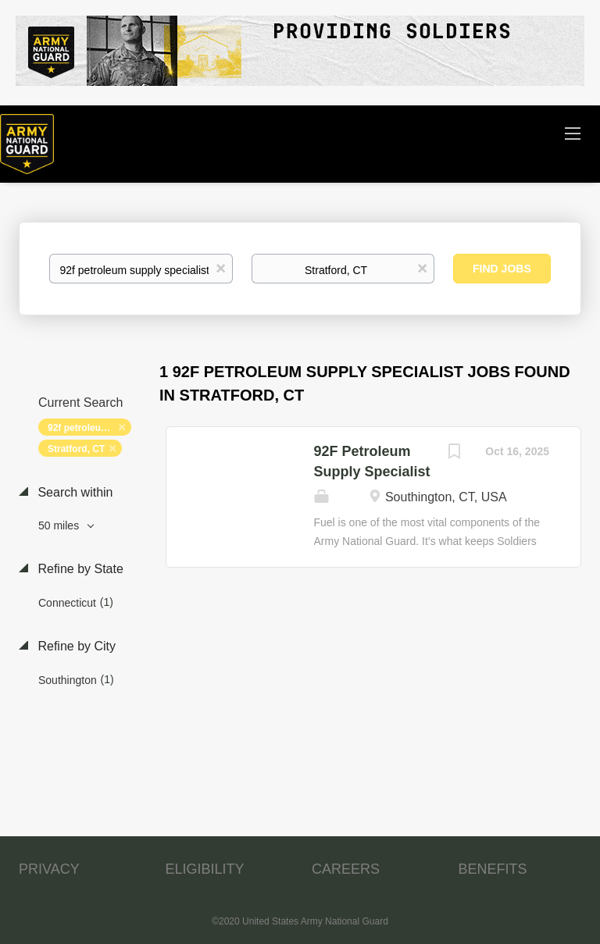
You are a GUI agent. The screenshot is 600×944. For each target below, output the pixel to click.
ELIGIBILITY (205, 869)
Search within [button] (73, 492)
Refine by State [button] (78, 568)
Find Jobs (502, 268)
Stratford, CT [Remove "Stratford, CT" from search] (76, 449)
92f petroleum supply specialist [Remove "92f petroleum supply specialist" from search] (89, 427)
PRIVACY (49, 869)
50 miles (60, 525)
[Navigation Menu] (572, 132)
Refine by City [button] (75, 646)
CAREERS (346, 869)
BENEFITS (493, 869)
